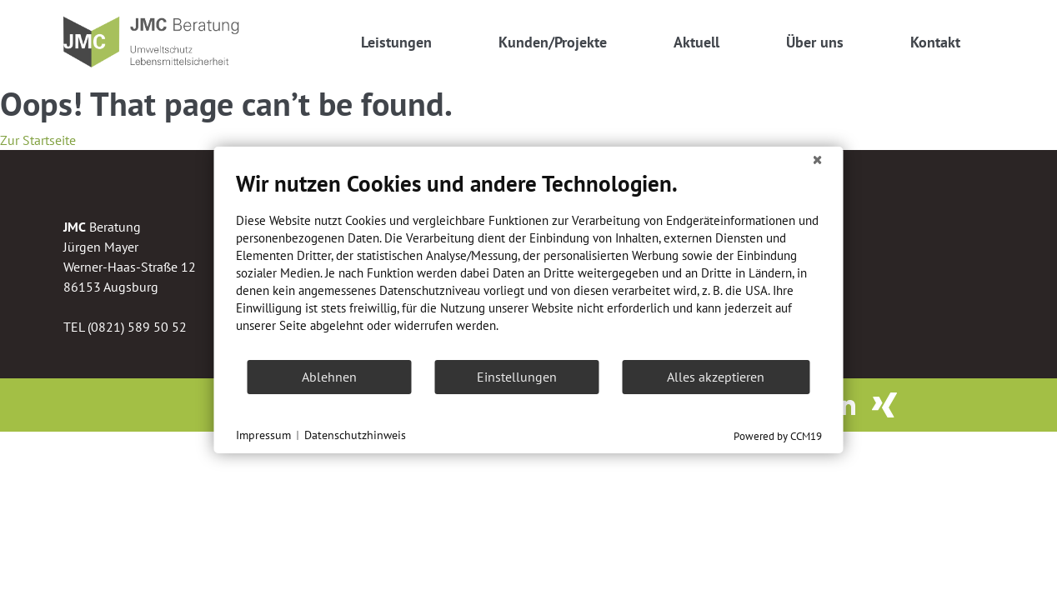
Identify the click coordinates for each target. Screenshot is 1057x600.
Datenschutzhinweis (355, 435)
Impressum (263, 435)
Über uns (815, 42)
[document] (529, 264)
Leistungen (396, 42)
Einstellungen (517, 376)
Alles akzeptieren (715, 376)
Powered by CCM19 (778, 436)
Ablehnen (329, 376)
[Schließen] (817, 160)
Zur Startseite (38, 140)
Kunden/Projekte (552, 42)
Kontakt (935, 42)
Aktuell (696, 42)
